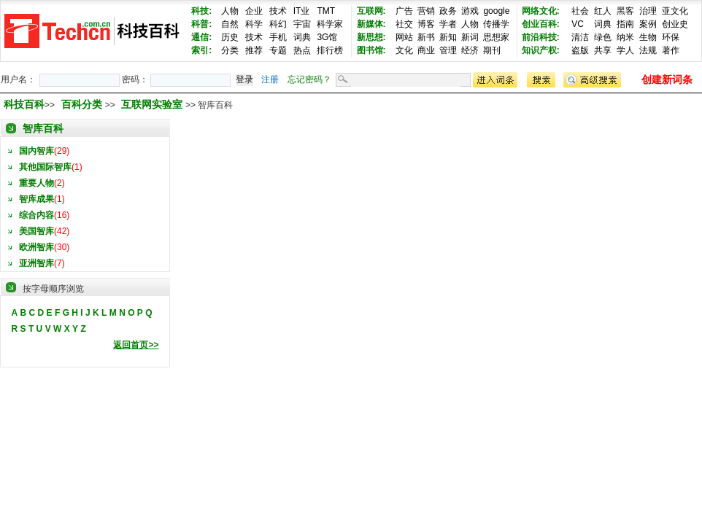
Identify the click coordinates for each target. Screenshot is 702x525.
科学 (254, 24)
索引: (201, 50)
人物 (230, 11)
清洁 (580, 37)
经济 (470, 50)
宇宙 (302, 24)
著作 (670, 50)
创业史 (675, 24)
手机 (278, 37)
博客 (426, 24)
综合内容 (36, 215)
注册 (270, 79)
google (496, 11)
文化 (404, 50)
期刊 (492, 50)
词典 (302, 37)
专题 (278, 50)
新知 (448, 37)
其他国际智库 (45, 167)
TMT (326, 11)
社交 (404, 24)
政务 (448, 11)
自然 (230, 24)
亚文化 (675, 11)
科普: (201, 24)
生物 (648, 37)
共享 (603, 50)
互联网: (371, 11)
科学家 (330, 24)
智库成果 (36, 199)
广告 (404, 11)
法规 (648, 50)
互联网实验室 (153, 104)
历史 (230, 37)
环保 (670, 37)
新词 (470, 37)
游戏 (470, 11)
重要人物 (36, 183)
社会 (580, 11)
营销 (426, 11)
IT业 (301, 11)
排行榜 (330, 50)
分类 (230, 50)
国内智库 (36, 151)
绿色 (603, 37)
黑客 (625, 11)
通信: (201, 37)
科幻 (278, 24)
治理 (648, 11)
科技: (201, 11)
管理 (448, 50)
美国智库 (36, 231)
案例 (648, 24)
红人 (603, 11)
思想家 (496, 37)
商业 (426, 50)
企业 (254, 11)
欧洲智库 (36, 247)
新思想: (371, 37)
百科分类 (81, 104)
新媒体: (371, 24)
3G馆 (327, 37)
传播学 (496, 24)
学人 (625, 50)
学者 (448, 24)
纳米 (625, 37)
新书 (426, 37)
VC (577, 24)
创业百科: (541, 24)
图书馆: (371, 50)
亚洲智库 (36, 263)
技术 (278, 11)
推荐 (254, 50)
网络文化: (541, 11)
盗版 (580, 50)
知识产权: (541, 50)
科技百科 (24, 104)
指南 (625, 24)
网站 (404, 37)
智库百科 (43, 128)
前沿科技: (541, 37)
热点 (302, 50)
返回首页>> (135, 345)
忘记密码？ (309, 79)
